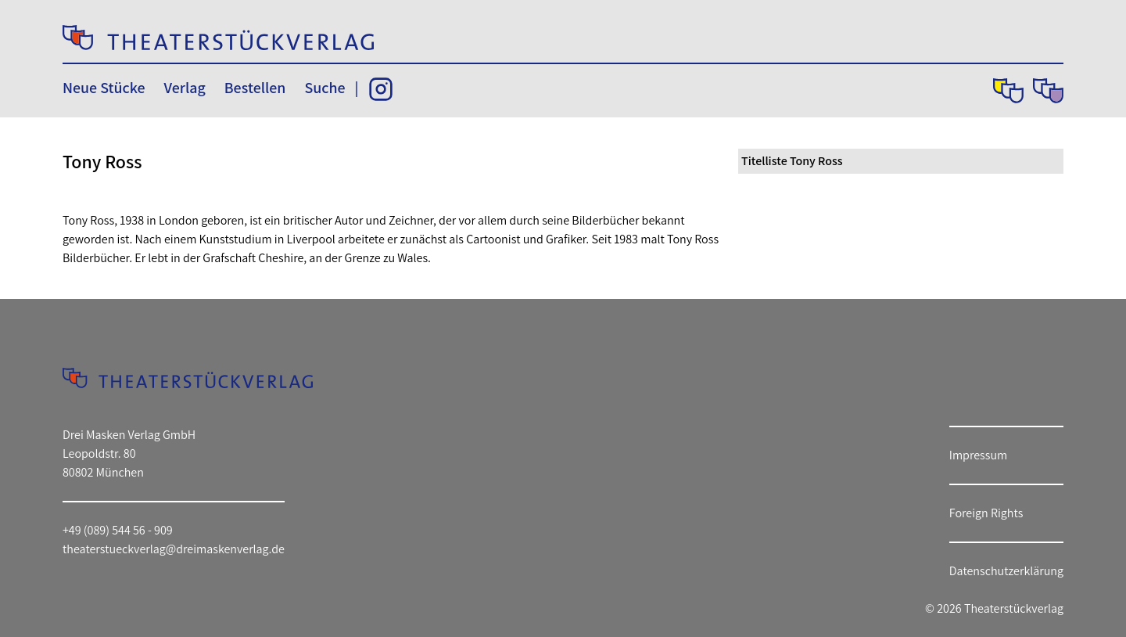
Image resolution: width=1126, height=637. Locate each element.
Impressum (978, 455)
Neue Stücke (104, 87)
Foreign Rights (986, 513)
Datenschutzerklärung (1006, 571)
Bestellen (255, 87)
